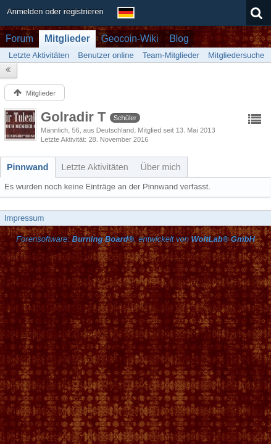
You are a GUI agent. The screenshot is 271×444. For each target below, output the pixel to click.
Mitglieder (67, 38)
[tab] (28, 167)
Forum (19, 38)
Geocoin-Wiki (130, 38)
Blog (178, 38)
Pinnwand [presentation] (28, 167)
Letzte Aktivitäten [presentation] (95, 167)
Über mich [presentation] (161, 167)
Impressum (24, 218)
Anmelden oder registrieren (55, 11)
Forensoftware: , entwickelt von (135, 239)
